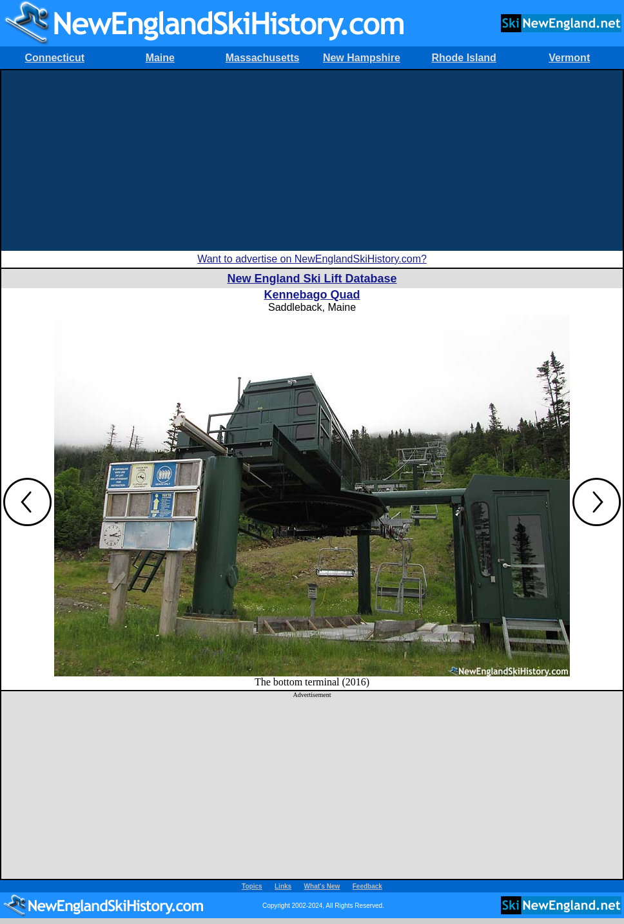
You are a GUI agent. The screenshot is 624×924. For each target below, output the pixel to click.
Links (283, 886)
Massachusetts (263, 57)
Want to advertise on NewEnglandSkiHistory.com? (312, 258)
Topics (252, 886)
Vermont (569, 57)
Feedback (367, 886)
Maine (160, 57)
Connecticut (54, 57)
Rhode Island (463, 57)
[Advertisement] (312, 160)
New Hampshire (361, 57)
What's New (322, 886)
